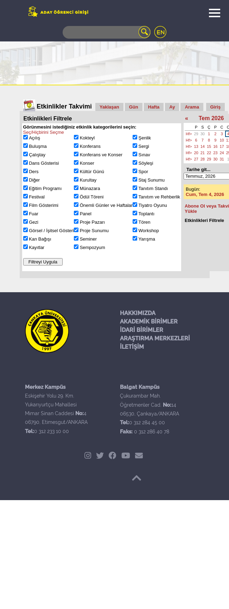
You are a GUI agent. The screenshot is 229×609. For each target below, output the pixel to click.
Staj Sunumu (152, 180)
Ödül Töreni (92, 196)
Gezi (33, 222)
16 (215, 146)
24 (222, 153)
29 (196, 134)
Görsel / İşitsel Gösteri (51, 230)
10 (222, 140)
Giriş (215, 107)
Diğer (34, 180)
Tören (145, 222)
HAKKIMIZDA (137, 313)
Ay (172, 107)
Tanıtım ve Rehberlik (159, 196)
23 (215, 153)
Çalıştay (37, 154)
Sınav (144, 154)
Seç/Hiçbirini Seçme (43, 132)
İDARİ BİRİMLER (141, 330)
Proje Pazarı (92, 222)
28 (203, 159)
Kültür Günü (92, 171)
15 (209, 146)
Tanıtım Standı (153, 188)
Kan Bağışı (40, 239)
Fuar (33, 213)
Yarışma (147, 239)
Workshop (149, 230)
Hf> (189, 134)
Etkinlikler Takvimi (64, 106)
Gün (133, 107)
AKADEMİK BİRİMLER (149, 321)
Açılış (34, 137)
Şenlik (145, 137)
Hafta (154, 107)
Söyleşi (146, 163)
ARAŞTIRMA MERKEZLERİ (155, 338)
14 (203, 146)
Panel (85, 213)
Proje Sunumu (94, 230)
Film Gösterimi (43, 205)
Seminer (88, 239)
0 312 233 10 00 (51, 431)
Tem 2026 (211, 118)
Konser (87, 163)
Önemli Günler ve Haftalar (106, 205)
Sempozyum (92, 247)
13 (196, 146)
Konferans (90, 146)
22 (209, 153)
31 (222, 159)
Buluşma (38, 146)
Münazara (90, 188)
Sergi (144, 146)
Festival (37, 196)
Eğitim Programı (45, 188)
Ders (33, 171)
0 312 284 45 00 (147, 422)
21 (203, 153)
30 (203, 134)
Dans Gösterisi (44, 163)
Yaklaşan (109, 107)
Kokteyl (87, 137)
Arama (192, 107)
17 (222, 146)
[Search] (107, 32)
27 (196, 159)
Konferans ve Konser (101, 154)
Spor (143, 171)
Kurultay (88, 180)
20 (196, 153)
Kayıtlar (36, 247)
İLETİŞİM (132, 346)
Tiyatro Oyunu (153, 205)
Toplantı (147, 213)
